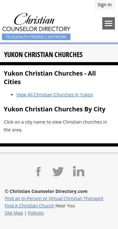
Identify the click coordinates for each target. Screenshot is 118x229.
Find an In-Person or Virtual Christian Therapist (54, 198)
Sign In (105, 5)
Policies (36, 213)
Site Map (14, 213)
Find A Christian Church (29, 206)
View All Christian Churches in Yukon (54, 95)
